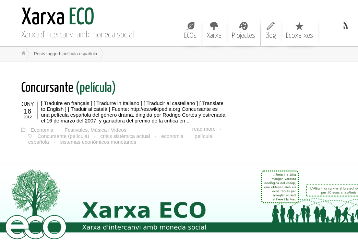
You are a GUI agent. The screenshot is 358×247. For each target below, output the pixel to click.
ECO (57, 18)
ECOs (190, 30)
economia (172, 136)
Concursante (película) (63, 136)
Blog (270, 30)
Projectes (243, 30)
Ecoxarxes (299, 30)
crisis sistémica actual (125, 136)
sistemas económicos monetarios (98, 142)
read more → (207, 129)
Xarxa (214, 30)
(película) (68, 88)
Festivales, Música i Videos (95, 130)
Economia (42, 130)
